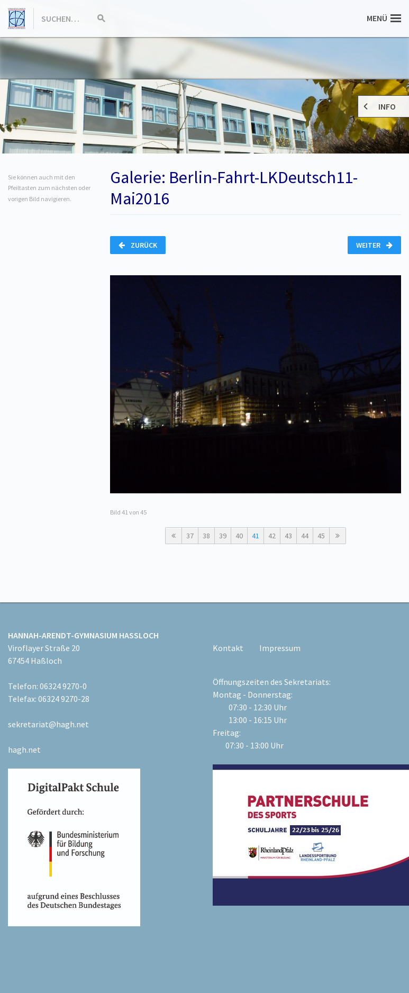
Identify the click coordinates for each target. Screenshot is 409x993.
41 (255, 535)
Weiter (374, 245)
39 (222, 535)
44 (304, 535)
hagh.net (24, 749)
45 (321, 535)
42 (272, 535)
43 (288, 535)
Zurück (138, 245)
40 (239, 535)
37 (190, 535)
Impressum (280, 648)
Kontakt (228, 648)
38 (206, 535)
